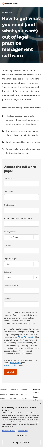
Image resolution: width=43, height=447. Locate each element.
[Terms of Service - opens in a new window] (11, 365)
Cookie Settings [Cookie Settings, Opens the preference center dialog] (21, 435)
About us (13, 399)
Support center (23, 400)
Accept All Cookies (22, 442)
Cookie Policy (23, 431)
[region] (21, 424)
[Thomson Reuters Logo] (10, 3)
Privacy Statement (25, 337)
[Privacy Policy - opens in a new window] (16, 363)
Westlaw (3, 399)
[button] (3, 389)
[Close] (40, 403)
